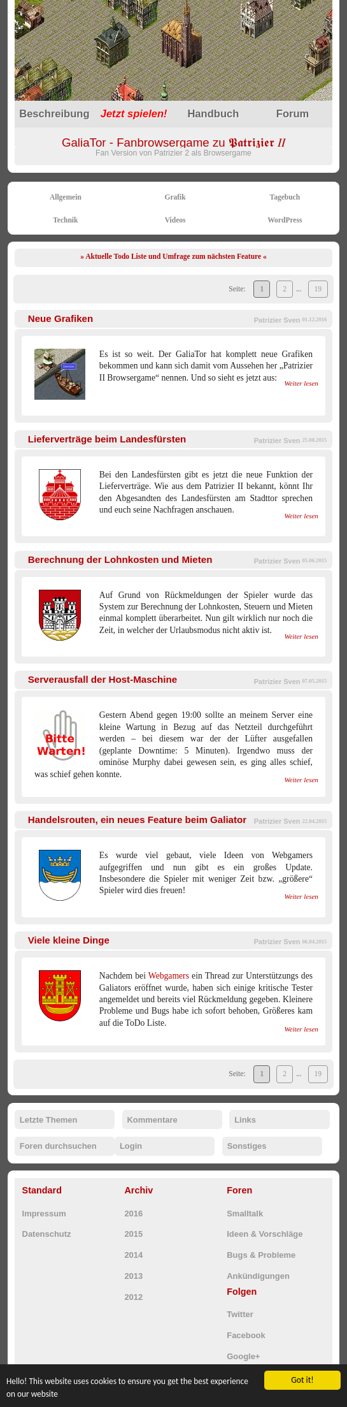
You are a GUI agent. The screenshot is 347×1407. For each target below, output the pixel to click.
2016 (133, 1213)
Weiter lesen (301, 383)
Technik (65, 220)
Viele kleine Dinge (69, 940)
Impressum (44, 1213)
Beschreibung (54, 114)
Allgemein (65, 197)
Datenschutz (46, 1234)
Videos (175, 220)
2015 (133, 1234)
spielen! (134, 114)
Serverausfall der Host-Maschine (102, 679)
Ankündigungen (258, 1276)
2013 (133, 1276)
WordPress (284, 220)
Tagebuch (285, 197)
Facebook (246, 1335)
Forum (292, 114)
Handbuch (213, 114)
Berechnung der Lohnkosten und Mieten (120, 559)
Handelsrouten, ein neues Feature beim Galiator (137, 819)
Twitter (240, 1314)
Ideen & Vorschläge (264, 1234)
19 (318, 289)
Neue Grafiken (60, 318)
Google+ (243, 1356)
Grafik (174, 197)
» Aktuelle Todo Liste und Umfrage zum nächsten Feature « (173, 256)
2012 (133, 1297)
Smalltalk (245, 1213)
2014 (133, 1255)
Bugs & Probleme (261, 1255)
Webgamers (168, 976)
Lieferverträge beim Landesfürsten (107, 439)
